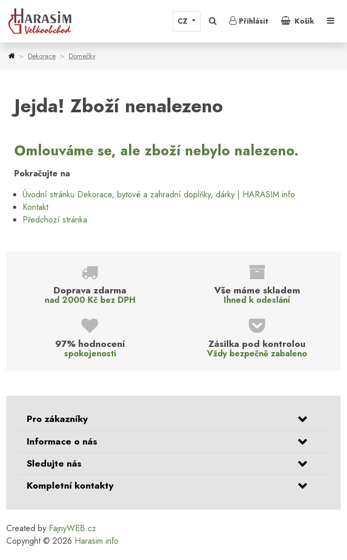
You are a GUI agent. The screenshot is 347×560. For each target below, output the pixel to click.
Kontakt (35, 207)
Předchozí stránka (55, 220)
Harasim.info (97, 541)
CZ (183, 21)
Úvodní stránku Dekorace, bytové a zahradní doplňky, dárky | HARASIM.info (159, 194)
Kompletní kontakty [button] (70, 485)
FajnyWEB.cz (72, 528)
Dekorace (42, 56)
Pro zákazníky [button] (57, 419)
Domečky (82, 56)
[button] (213, 20)
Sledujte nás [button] (54, 463)
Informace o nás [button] (62, 441)
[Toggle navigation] (331, 20)
